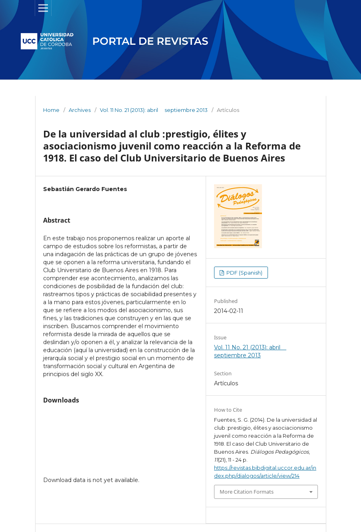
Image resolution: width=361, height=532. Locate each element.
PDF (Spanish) (243, 272)
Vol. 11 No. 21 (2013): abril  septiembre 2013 (154, 110)
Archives (80, 110)
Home (51, 110)
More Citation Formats (247, 491)
